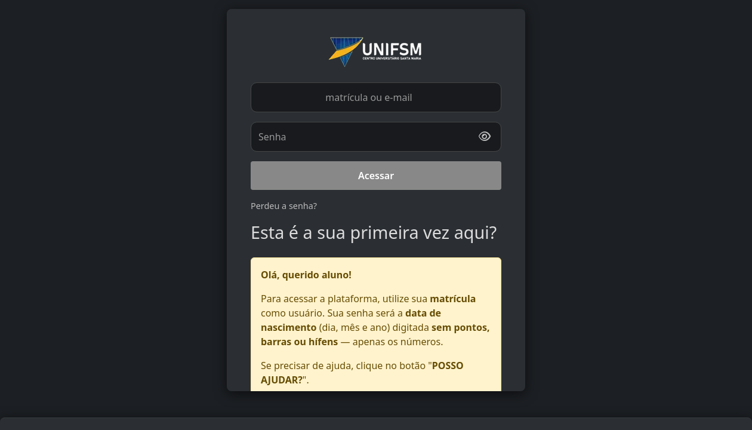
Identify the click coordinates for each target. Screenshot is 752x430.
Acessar (376, 175)
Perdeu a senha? (284, 205)
